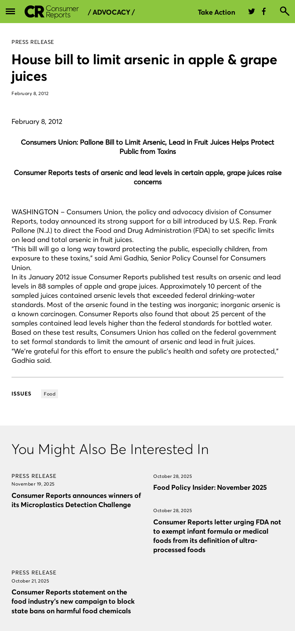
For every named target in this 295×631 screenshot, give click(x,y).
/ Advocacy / (111, 12)
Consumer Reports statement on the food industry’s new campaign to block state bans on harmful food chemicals (73, 601)
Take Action (216, 12)
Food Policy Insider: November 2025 (210, 487)
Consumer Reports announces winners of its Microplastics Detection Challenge (76, 500)
